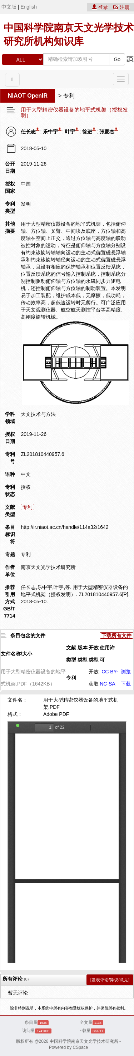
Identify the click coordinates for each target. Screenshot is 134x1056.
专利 (69, 96)
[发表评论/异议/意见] (109, 979)
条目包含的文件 (27, 635)
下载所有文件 (116, 635)
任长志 (28, 131)
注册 (121, 7)
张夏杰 (106, 131)
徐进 (87, 131)
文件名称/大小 (16, 654)
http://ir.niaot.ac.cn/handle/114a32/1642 (64, 527)
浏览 (126, 671)
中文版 (8, 7)
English (28, 7)
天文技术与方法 (38, 414)
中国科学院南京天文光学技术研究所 (84, 1041)
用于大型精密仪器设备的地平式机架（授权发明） (74, 113)
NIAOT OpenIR (28, 96)
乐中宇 (50, 131)
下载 (126, 684)
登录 (101, 7)
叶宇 (70, 131)
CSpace (80, 1047)
